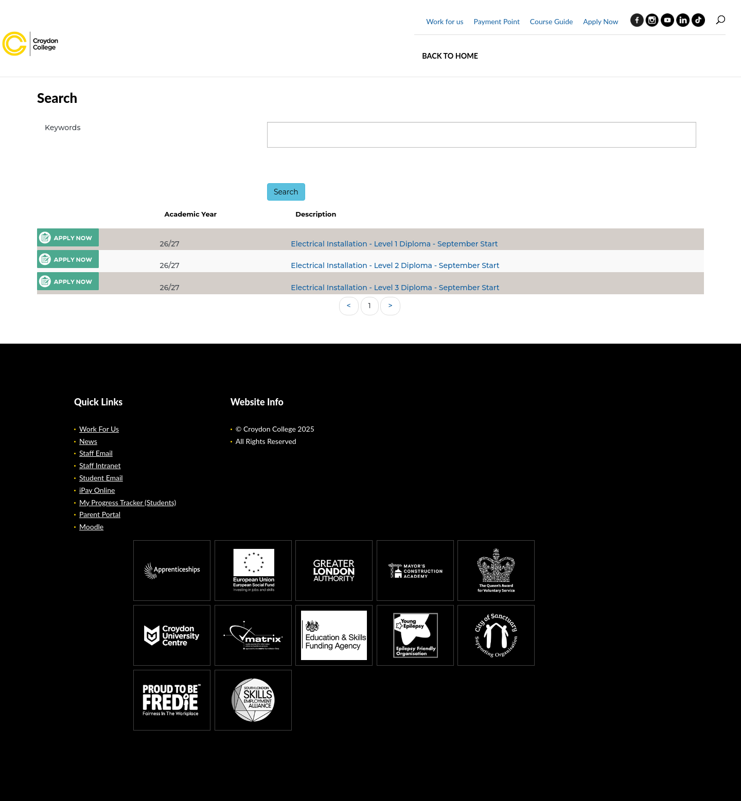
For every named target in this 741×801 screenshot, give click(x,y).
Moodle (91, 526)
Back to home (450, 55)
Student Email (101, 477)
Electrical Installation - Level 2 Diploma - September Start (395, 265)
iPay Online (97, 490)
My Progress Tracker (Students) (127, 502)
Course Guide (551, 21)
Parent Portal (99, 514)
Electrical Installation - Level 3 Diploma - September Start (395, 287)
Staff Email (96, 453)
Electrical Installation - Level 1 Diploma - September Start (394, 243)
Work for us (444, 21)
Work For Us (99, 428)
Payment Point (496, 21)
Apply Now (600, 21)
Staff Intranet (99, 465)
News (88, 441)
